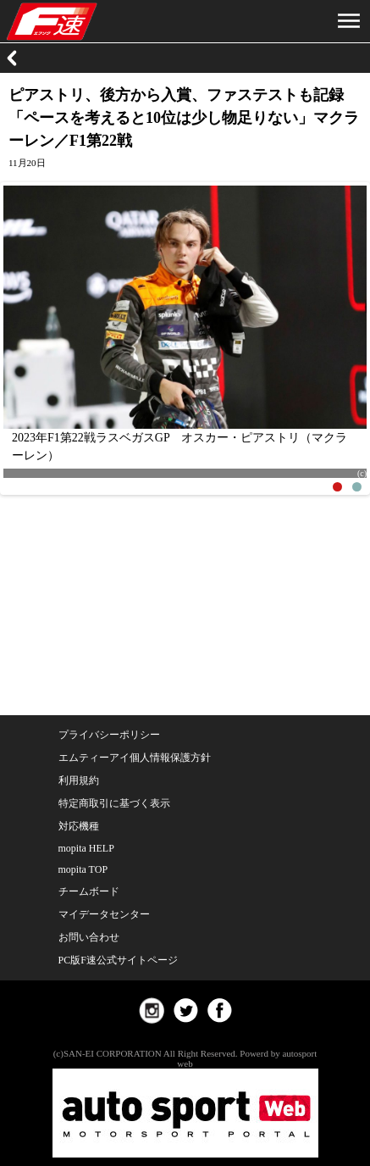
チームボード (88, 891)
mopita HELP (86, 848)
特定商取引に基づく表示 (114, 803)
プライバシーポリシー (109, 735)
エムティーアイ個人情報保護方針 (134, 757)
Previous (24, 334)
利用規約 (78, 780)
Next (345, 334)
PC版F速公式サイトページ (118, 960)
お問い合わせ (88, 937)
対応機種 (78, 826)
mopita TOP (83, 869)
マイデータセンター (104, 914)
